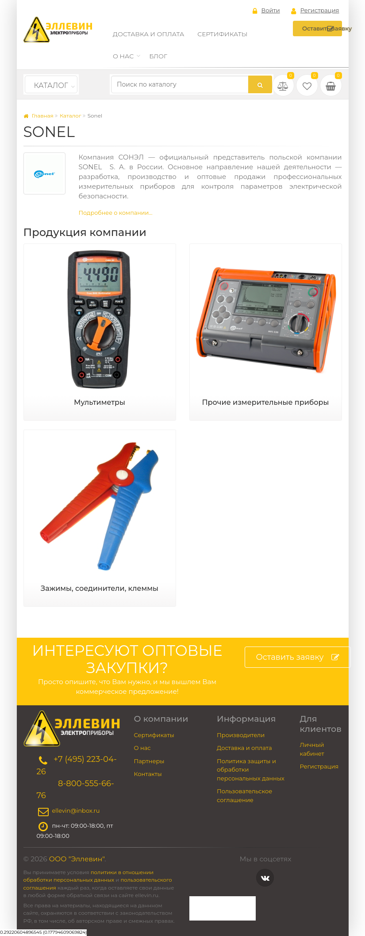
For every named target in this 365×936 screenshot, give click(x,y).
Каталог (51, 85)
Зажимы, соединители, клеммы (99, 588)
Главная (38, 115)
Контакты (148, 773)
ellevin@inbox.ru (76, 810)
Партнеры (149, 761)
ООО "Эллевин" (77, 859)
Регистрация (315, 11)
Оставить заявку (322, 28)
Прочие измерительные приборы (265, 402)
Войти (266, 11)
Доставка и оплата (148, 34)
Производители (241, 734)
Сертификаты (222, 34)
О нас (123, 56)
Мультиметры (99, 402)
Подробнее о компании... (116, 212)
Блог (158, 56)
